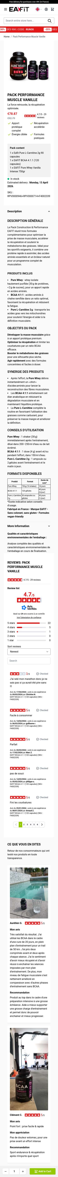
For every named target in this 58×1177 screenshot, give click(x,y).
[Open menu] (5, 9)
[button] (37, 116)
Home (7, 36)
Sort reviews (14, 646)
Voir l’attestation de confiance (29, 617)
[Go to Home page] (21, 9)
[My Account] (46, 9)
